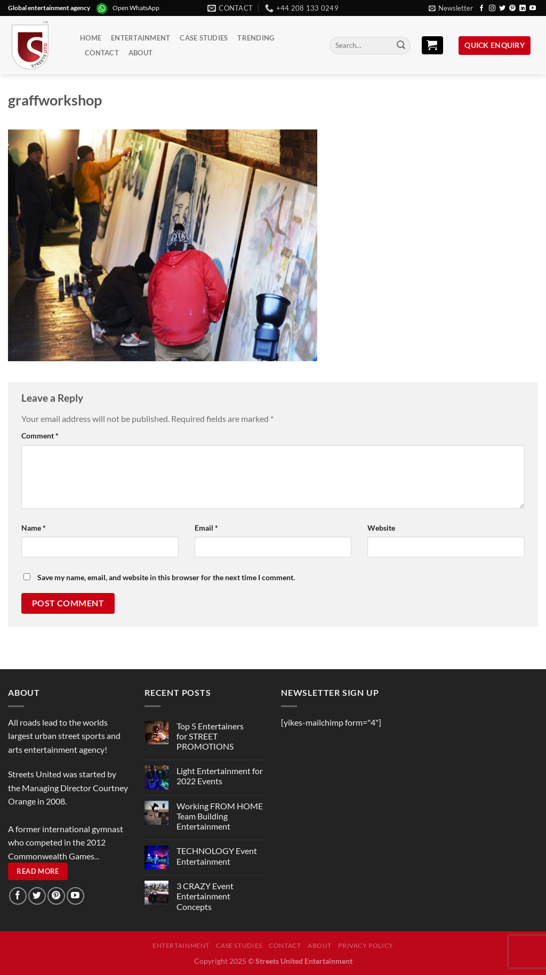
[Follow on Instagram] (492, 8)
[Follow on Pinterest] (512, 8)
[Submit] (401, 46)
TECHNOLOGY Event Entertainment (216, 856)
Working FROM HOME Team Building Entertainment (219, 816)
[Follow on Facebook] (481, 8)
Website (381, 527)
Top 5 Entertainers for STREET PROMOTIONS (210, 736)
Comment (40, 435)
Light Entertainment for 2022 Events (219, 776)
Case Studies (204, 38)
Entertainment (140, 38)
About (140, 52)
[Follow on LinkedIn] (522, 8)
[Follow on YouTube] (532, 8)
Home (90, 38)
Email (206, 527)
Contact (102, 52)
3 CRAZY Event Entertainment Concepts (205, 896)
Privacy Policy (366, 945)
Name (33, 527)
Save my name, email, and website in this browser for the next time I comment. (166, 577)
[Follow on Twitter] (502, 8)
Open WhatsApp (136, 8)
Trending (255, 38)
